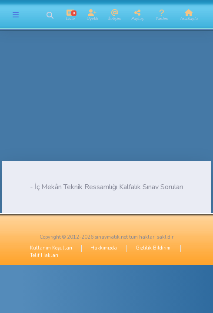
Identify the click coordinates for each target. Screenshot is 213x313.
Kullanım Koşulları (51, 248)
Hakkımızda (103, 248)
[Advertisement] (106, 100)
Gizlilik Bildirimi (154, 248)
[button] (50, 15)
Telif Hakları (44, 255)
